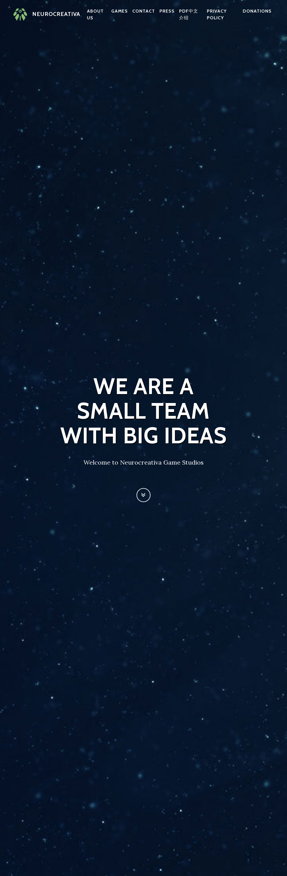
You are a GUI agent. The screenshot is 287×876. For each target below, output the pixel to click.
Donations (257, 11)
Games (119, 11)
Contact (143, 11)
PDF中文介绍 (188, 14)
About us (95, 14)
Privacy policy (217, 14)
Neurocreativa (46, 14)
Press (167, 11)
